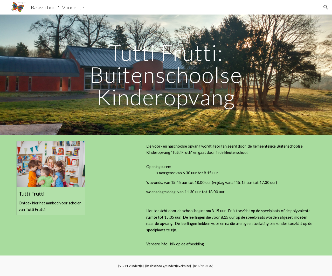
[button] (326, 7)
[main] (166, 74)
